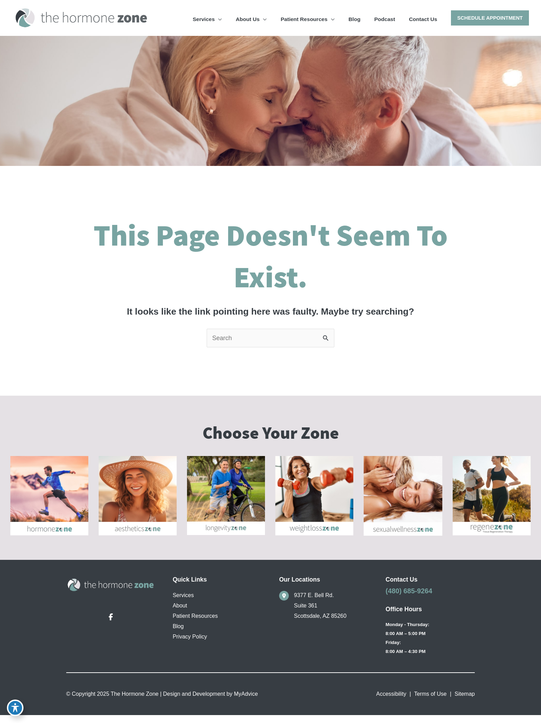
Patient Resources (195, 622)
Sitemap (465, 702)
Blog (178, 632)
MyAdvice (245, 702)
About (180, 612)
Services (183, 601)
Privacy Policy (190, 643)
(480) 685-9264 (409, 597)
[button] (489, 18)
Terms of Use (430, 702)
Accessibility (391, 702)
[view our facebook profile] (111, 623)
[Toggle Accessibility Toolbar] (15, 708)
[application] (262, 17)
